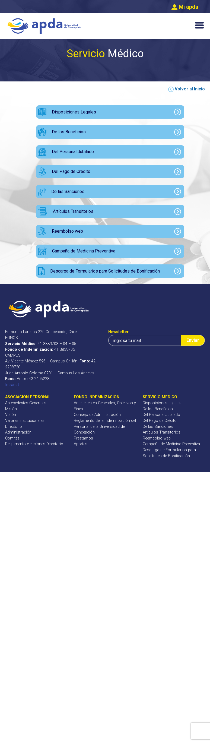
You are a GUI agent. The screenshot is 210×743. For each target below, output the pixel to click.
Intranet (12, 384)
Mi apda (184, 7)
